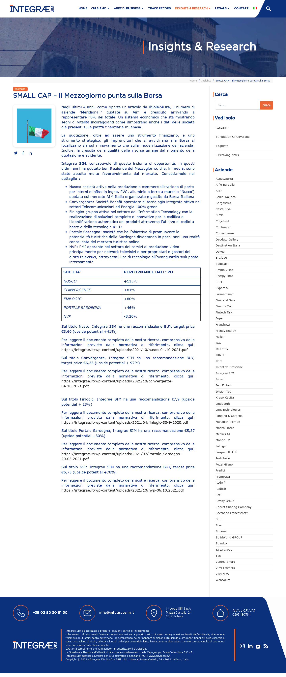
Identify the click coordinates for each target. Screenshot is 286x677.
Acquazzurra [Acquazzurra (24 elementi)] (224, 178)
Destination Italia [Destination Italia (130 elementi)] (228, 245)
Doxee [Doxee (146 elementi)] (220, 251)
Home (83, 8)
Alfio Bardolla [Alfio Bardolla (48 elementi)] (225, 184)
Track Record (159, 8)
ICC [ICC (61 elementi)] (218, 342)
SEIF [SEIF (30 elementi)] (219, 519)
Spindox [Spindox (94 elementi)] (221, 543)
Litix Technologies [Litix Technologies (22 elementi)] (228, 409)
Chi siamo (98, 8)
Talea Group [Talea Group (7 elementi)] (224, 549)
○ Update (222, 145)
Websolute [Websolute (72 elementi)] (223, 580)
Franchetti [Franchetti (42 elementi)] (223, 324)
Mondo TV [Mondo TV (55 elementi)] (223, 440)
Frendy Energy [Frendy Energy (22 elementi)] (226, 330)
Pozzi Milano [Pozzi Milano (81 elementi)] (224, 464)
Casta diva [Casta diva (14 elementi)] (223, 209)
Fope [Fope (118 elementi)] (219, 318)
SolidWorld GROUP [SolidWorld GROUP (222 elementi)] (229, 537)
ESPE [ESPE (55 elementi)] (219, 282)
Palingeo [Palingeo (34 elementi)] (221, 446)
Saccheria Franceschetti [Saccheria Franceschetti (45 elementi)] (232, 513)
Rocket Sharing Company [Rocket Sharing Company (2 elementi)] (233, 507)
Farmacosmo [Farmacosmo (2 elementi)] (225, 294)
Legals (221, 8)
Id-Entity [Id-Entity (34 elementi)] (222, 348)
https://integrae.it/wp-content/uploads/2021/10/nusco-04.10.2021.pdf (124, 349)
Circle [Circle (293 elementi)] (219, 215)
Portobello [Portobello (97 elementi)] (223, 458)
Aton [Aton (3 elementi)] (219, 190)
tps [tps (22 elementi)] (218, 555)
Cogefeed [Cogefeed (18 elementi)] (222, 221)
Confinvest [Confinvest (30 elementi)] (223, 227)
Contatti (241, 8)
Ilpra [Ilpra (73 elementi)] (219, 361)
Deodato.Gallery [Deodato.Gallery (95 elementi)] (227, 239)
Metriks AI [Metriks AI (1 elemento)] (223, 434)
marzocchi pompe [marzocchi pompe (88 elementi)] (228, 421)
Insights (206, 80)
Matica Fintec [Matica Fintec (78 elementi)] (225, 428)
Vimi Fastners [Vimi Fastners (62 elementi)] (225, 567)
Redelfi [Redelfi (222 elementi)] (220, 482)
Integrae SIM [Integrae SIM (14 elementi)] (225, 373)
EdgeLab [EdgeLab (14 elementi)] (222, 263)
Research (222, 127)
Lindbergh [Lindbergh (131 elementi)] (223, 403)
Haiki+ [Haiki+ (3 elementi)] (220, 336)
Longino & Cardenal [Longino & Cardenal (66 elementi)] (229, 415)
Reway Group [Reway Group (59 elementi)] (225, 500)
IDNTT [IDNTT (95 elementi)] (220, 355)
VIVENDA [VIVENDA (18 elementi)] (222, 573)
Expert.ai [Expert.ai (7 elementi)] (222, 288)
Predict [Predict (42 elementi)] (220, 470)
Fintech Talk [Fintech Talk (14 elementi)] (224, 312)
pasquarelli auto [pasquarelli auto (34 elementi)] (227, 452)
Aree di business (127, 8)
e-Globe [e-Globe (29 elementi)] (221, 257)
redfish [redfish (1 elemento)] (221, 488)
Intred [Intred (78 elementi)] (220, 379)
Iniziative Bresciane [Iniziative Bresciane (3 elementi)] (229, 367)
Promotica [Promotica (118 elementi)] (223, 476)
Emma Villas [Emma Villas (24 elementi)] (224, 270)
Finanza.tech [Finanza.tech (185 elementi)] (224, 306)
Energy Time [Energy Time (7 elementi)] (224, 275)
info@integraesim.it (116, 613)
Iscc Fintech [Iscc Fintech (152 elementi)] (224, 385)
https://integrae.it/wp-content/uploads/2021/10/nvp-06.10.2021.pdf (122, 490)
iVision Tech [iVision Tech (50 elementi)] (224, 391)
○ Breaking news (227, 155)
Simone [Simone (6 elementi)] (221, 531)
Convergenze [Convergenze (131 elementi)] (225, 233)
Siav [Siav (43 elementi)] (219, 525)
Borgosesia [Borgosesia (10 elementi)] (223, 203)
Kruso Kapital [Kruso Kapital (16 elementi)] (225, 397)
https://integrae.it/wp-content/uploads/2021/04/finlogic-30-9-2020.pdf (124, 422)
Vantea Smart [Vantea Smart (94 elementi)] (225, 561)
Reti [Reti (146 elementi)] (218, 495)
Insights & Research (191, 8)
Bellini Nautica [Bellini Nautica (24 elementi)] (226, 197)
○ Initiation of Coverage (232, 136)
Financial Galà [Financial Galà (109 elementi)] (225, 300)
